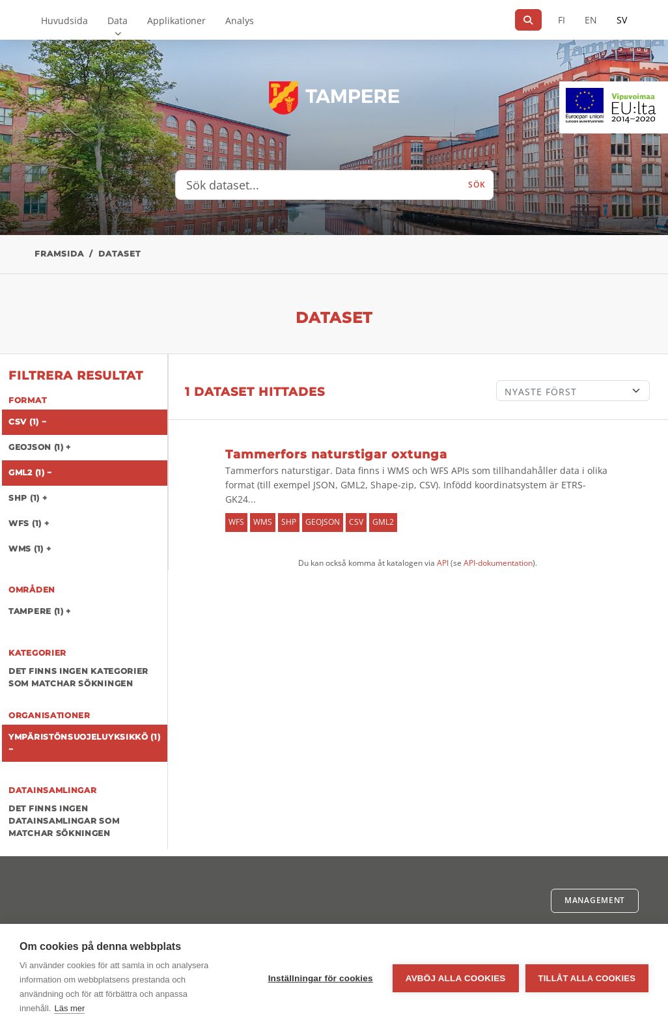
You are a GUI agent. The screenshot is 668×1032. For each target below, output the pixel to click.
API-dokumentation (498, 562)
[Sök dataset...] (318, 185)
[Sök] (528, 20)
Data (117, 20)
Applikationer (176, 20)
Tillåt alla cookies (586, 978)
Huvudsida (64, 20)
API (443, 562)
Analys (239, 20)
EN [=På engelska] (591, 20)
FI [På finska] (561, 20)
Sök (476, 184)
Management (594, 900)
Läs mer (69, 1008)
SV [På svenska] (622, 20)
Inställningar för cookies (320, 978)
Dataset (119, 253)
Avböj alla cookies (456, 978)
